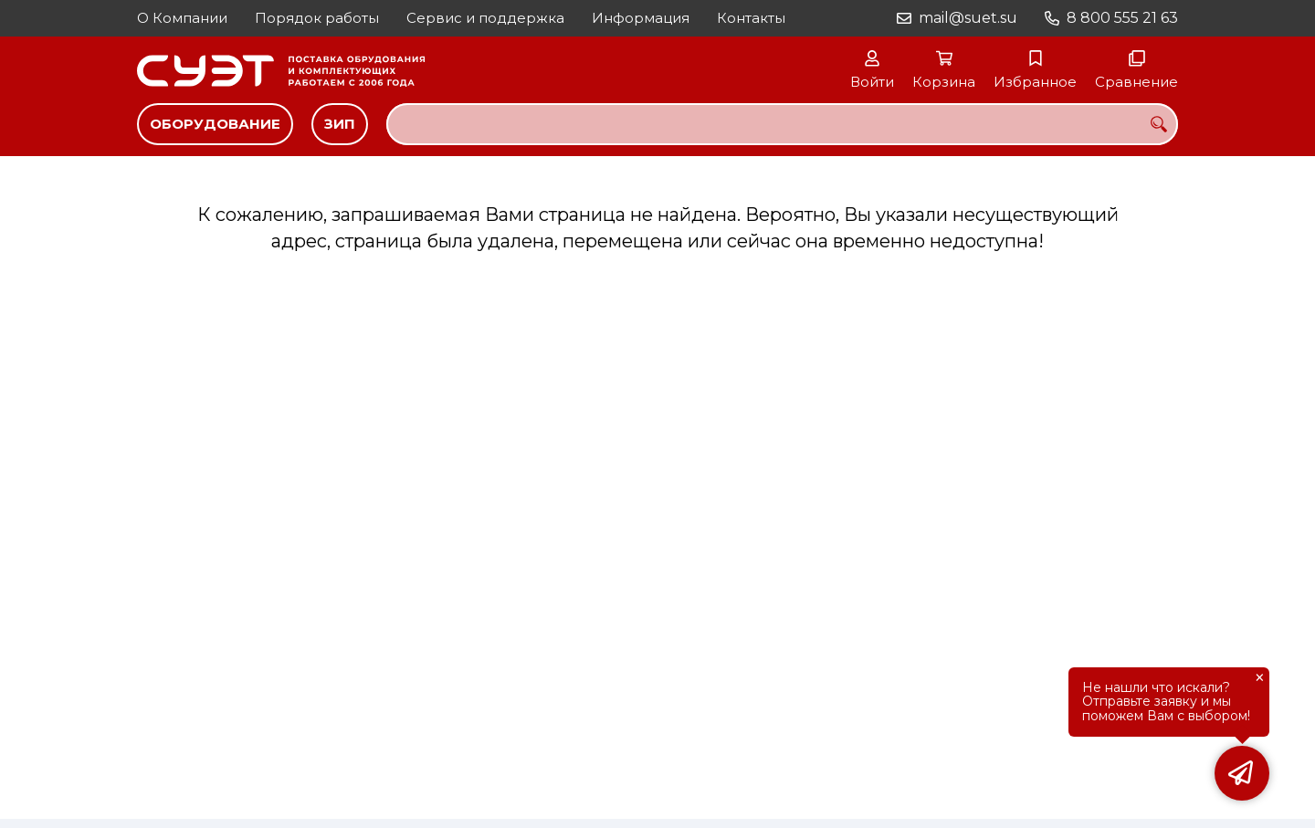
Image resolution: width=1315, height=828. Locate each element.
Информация (640, 17)
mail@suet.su (968, 17)
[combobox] (782, 124)
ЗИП (339, 123)
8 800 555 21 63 (1122, 17)
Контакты (751, 17)
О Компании (182, 17)
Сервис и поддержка (485, 17)
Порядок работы (317, 17)
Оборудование (215, 123)
